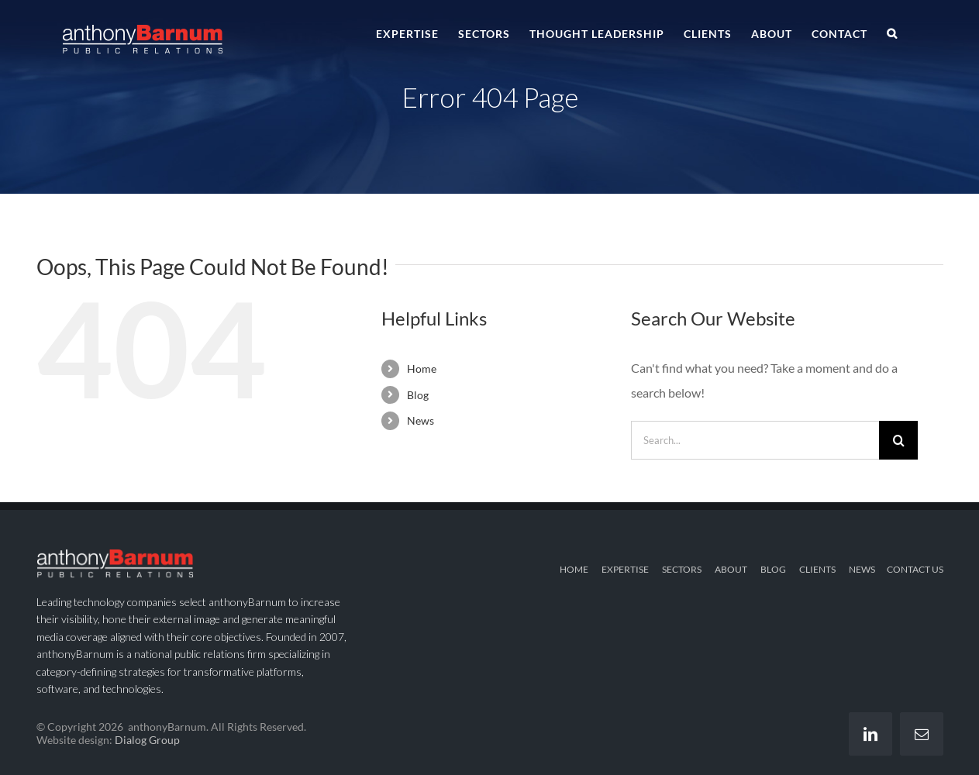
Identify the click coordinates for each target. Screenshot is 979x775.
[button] (892, 32)
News (420, 420)
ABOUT (731, 569)
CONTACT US (915, 569)
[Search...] (755, 440)
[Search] (898, 440)
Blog (418, 394)
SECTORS (682, 569)
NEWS (862, 569)
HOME (574, 569)
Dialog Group (147, 739)
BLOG (773, 569)
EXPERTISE (625, 569)
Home (421, 368)
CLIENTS (817, 569)
